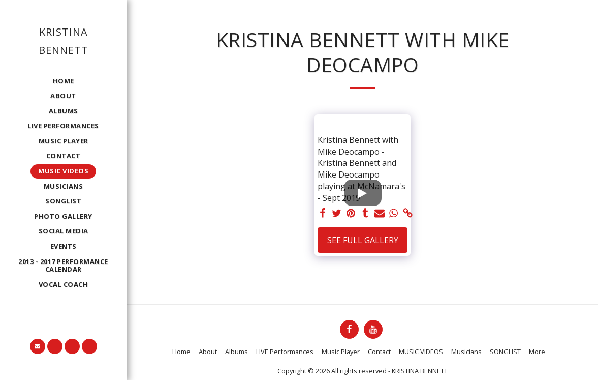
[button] (37, 346)
